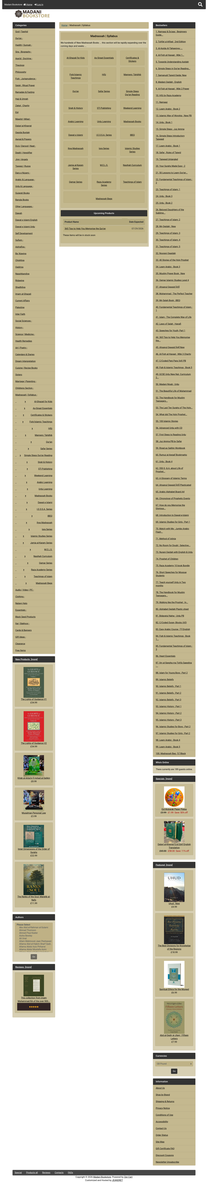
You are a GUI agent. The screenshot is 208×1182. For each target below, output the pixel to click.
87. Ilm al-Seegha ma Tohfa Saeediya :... (174, 664)
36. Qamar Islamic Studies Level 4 (172, 280)
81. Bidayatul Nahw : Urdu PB (170, 616)
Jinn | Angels (21, 159)
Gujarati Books (22, 193)
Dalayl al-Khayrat (23, 126)
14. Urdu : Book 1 (164, 122)
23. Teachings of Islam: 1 (168, 189)
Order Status (162, 1135)
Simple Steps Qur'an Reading (33, 455)
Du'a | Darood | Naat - (25, 146)
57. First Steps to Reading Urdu (171, 434)
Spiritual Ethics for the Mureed (174, 976)
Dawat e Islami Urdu (25, 226)
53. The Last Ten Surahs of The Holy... (174, 407)
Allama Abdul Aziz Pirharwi (33, 946)
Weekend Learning (33, 475)
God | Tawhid (21, 31)
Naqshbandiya (22, 273)
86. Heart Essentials (165, 656)
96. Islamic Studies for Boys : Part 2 (173, 726)
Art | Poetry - (21, 347)
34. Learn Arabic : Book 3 (168, 266)
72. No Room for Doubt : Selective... (173, 545)
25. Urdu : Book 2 (164, 203)
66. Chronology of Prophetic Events (173, 498)
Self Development (24, 233)
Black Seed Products (25, 617)
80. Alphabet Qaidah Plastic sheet (172, 609)
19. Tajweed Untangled (167, 159)
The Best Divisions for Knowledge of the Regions (174, 932)
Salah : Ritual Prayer (25, 85)
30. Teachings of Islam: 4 (168, 240)
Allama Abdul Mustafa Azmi (33, 949)
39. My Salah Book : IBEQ (168, 300)
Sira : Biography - (23, 52)
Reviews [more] (23, 967)
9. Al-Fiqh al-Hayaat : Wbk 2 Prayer (172, 88)
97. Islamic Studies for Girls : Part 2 (173, 733)
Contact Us (161, 1128)
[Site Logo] (43, 14)
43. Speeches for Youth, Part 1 (170, 330)
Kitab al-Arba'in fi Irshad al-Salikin (34, 767)
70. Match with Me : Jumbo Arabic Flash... (172, 530)
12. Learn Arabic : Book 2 (168, 109)
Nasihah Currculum (33, 556)
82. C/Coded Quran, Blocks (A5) (171, 622)
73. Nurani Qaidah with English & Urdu (174, 552)
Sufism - (19, 240)
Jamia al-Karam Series (33, 543)
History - (19, 327)
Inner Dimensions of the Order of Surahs (34, 839)
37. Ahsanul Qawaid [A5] (168, 287)
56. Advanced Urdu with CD (169, 428)
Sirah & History (33, 462)
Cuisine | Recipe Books (26, 368)
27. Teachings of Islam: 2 (168, 219)
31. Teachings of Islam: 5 (168, 246)
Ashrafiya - (20, 247)
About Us (160, 1088)
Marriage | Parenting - (25, 381)
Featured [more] (164, 865)
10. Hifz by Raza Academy (168, 95)
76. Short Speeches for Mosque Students (171, 574)
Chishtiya (19, 260)
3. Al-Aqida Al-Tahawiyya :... (169, 48)
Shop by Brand (163, 1094)
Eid (16, 112)
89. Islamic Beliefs (165, 679)
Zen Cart (128, 1177)
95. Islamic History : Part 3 (168, 720)
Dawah (18, 213)
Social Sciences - (23, 321)
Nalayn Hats (21, 603)
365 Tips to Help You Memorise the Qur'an (85, 228)
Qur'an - (19, 38)
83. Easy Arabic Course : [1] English (173, 629)
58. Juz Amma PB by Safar (169, 441)
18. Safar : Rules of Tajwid (168, 152)
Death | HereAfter (23, 152)
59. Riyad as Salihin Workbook (170, 448)
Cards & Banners (23, 630)
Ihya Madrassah (33, 522)
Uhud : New (174, 889)
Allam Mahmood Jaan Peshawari (33, 941)
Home (27, 4)
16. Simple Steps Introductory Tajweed (170, 137)
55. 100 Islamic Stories (167, 421)
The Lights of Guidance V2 (34, 728)
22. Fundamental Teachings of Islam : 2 (174, 181)
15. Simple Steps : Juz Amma (170, 129)
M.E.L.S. (33, 549)
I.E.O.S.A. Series (33, 509)
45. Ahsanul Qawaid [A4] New (170, 347)
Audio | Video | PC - (24, 590)
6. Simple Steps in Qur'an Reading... (173, 68)
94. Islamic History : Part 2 (168, 713)
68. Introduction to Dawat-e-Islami (172, 515)
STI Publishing (33, 469)
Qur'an (33, 442)
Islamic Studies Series (33, 536)
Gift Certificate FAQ (165, 1148)
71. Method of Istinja (166, 538)
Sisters (18, 374)
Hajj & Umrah (21, 99)
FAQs (70, 1172)
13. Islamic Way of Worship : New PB (174, 115)
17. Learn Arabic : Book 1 (168, 146)
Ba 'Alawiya (20, 253)
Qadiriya (19, 267)
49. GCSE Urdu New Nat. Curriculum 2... (173, 376)
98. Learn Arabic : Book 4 (168, 740)
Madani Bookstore (102, 1177)
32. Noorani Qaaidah (166, 253)
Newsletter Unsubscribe (167, 1162)
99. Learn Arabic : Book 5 (168, 746)
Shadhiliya (20, 287)
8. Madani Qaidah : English (169, 82)
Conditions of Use (164, 1115)
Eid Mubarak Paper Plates (174, 798)
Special (18, 1172)
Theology (19, 65)
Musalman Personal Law (34, 802)
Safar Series (33, 448)
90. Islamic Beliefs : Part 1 (168, 686)
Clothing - (20, 596)
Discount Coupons (165, 1155)
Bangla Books (22, 199)
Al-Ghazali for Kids (33, 401)
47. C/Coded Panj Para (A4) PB (171, 361)
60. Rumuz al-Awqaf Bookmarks (171, 455)
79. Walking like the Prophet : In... (172, 602)
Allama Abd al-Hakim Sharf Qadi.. (33, 944)
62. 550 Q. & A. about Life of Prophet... (169, 470)
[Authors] (34, 937)
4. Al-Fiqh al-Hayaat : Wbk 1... (170, 55)
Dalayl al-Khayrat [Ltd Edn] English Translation (174, 835)
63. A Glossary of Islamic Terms (171, 478)
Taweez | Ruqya (23, 166)
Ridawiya (19, 280)
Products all (32, 1172)
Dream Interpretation (25, 361)
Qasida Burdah (22, 132)
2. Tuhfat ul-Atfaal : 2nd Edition (171, 41)
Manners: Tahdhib (33, 435)
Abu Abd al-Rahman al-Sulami (33, 927)
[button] (200, 4)
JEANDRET (117, 1180)
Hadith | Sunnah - (23, 45)
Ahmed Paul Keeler (33, 933)
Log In (39, 4)
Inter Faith (20, 314)
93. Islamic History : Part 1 (168, 706)
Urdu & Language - (24, 186)
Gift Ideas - (20, 637)
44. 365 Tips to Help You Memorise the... (173, 339)
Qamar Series (33, 563)
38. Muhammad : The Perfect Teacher (174, 293)
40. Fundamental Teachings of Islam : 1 (174, 309)
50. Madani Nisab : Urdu (167, 384)
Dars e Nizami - (22, 173)
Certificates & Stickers (33, 415)
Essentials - (21, 610)
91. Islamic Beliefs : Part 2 (168, 693)
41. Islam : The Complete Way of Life (173, 317)
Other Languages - (24, 206)
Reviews (46, 1172)
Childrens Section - (24, 388)
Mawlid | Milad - (23, 119)
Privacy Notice (163, 1108)
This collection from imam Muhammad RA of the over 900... (34, 988)
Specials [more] (164, 778)
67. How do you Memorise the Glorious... (170, 507)
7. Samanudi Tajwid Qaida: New (171, 75)
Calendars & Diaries (25, 354)
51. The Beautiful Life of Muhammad (173, 391)
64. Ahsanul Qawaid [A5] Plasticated (173, 485)
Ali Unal (33, 938)
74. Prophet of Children (167, 559)
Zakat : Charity (22, 105)
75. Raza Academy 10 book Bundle (173, 565)
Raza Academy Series (33, 569)
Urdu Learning (33, 489)
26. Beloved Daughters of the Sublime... (170, 211)
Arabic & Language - (25, 179)
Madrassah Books (33, 495)
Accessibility (162, 1121)
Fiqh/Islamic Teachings (33, 421)
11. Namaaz (162, 102)
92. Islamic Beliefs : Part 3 (168, 699)
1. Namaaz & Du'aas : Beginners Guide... (171, 33)
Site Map (160, 1142)
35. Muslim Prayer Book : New (170, 273)
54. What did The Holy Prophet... (171, 414)
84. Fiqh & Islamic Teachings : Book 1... (173, 638)
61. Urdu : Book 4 (164, 461)
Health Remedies (23, 341)
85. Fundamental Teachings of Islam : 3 (174, 648)
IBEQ (33, 516)
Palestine (19, 307)
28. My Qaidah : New (166, 226)
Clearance (20, 643)
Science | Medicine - (25, 334)
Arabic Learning (33, 482)
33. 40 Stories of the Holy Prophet (172, 260)
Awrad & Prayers (23, 139)
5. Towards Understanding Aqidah (172, 62)
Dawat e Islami (33, 502)
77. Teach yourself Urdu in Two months (171, 584)
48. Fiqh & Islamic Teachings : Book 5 (174, 367)
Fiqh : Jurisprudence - (25, 78)
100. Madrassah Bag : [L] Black (171, 753)
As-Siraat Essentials (33, 408)
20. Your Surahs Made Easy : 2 (170, 166)
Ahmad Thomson (33, 930)
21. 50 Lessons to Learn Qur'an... (172, 172)
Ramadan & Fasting (24, 92)
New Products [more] (26, 659)
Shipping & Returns (165, 1101)
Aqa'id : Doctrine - (23, 58)
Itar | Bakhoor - (22, 623)
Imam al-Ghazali (23, 294)
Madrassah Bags (33, 583)
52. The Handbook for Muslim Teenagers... (170, 399)
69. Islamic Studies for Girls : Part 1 (173, 522)
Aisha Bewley (33, 935)
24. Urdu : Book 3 (164, 196)
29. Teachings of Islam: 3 (168, 233)
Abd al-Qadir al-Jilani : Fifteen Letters (174, 1020)
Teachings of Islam (33, 576)
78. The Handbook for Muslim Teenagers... (170, 594)
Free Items (20, 650)
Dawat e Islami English (26, 220)
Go (33, 956)
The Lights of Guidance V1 (34, 683)
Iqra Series (33, 529)
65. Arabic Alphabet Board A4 (170, 491)
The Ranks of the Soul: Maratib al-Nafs (33, 882)
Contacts (59, 1172)
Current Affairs (22, 300)
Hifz (33, 428)
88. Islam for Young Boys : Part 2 (172, 673)
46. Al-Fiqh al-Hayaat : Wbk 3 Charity (173, 354)
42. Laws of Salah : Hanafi (168, 324)
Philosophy (20, 72)
